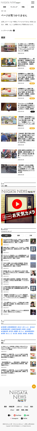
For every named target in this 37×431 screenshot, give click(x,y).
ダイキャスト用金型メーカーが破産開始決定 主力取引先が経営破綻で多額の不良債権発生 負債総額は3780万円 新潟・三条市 (16, 257)
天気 (16, 333)
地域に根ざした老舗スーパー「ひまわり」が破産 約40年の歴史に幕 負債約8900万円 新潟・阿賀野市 (16, 249)
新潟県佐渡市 (6, 329)
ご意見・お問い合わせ (29, 424)
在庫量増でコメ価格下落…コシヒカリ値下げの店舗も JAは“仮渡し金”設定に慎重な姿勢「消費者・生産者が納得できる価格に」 (27, 77)
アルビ (32, 111)
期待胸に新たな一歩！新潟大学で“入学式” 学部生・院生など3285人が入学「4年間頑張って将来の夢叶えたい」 (16, 272)
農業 (16, 331)
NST (20, 327)
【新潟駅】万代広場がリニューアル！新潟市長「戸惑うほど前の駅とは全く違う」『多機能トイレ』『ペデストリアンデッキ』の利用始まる (16, 296)
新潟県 (5, 327)
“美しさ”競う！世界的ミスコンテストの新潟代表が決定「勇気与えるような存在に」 (16, 311)
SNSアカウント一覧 (7, 424)
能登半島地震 (17, 329)
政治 (21, 333)
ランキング (13, 7)
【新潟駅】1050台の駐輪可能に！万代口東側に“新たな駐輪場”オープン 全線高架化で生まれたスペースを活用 (26, 168)
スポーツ (19, 406)
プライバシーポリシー (18, 424)
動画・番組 (24, 410)
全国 (32, 7)
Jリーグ (10, 333)
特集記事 (32, 68)
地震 (29, 329)
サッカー (26, 327)
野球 (4, 333)
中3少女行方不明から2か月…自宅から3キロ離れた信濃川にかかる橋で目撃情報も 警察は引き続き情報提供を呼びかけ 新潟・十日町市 (16, 241)
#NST (33, 327)
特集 (23, 7)
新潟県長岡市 (30, 331)
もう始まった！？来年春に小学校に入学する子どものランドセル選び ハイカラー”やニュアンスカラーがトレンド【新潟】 (26, 47)
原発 (24, 329)
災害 (11, 331)
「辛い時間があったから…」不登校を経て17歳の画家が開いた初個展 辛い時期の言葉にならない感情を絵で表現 (16, 304)
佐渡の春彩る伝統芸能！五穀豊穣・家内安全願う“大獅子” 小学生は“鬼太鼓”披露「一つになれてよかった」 (26, 153)
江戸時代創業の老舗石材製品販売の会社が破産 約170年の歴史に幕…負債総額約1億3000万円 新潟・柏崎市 (16, 288)
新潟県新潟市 (13, 327)
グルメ (22, 331)
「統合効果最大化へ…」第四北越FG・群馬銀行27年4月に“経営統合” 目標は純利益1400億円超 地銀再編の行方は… (26, 62)
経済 (17, 410)
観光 (26, 333)
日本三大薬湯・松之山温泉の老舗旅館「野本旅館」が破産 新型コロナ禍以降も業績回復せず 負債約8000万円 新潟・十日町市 (16, 265)
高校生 (31, 333)
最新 (4, 7)
